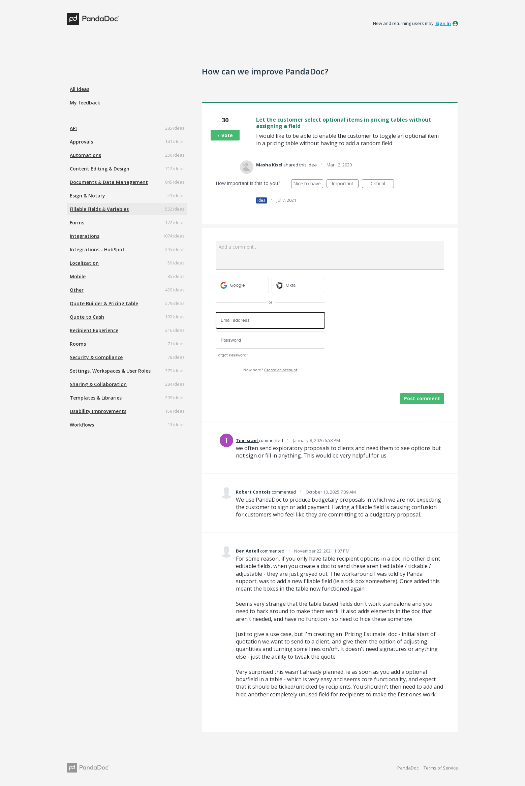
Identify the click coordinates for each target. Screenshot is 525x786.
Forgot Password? (232, 355)
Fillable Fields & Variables (99, 209)
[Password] (270, 340)
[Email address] (270, 320)
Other (77, 290)
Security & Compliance (96, 357)
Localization (84, 263)
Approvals (81, 141)
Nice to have (308, 184)
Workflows (82, 424)
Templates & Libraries (96, 398)
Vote (227, 135)
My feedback (85, 102)
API (73, 128)
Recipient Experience (94, 330)
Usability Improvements (98, 411)
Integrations (84, 236)
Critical (382, 184)
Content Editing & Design (99, 168)
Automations (85, 155)
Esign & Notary (87, 195)
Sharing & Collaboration (98, 384)
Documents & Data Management (109, 182)
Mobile (78, 276)
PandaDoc (408, 768)
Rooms (78, 344)
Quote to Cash (87, 317)
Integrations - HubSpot (97, 249)
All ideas (79, 89)
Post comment (422, 398)
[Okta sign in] (298, 285)
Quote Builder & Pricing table (104, 303)
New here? (270, 370)
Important (345, 184)
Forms (77, 222)
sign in (443, 23)
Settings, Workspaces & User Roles (110, 371)
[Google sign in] (242, 285)
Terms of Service (441, 768)
